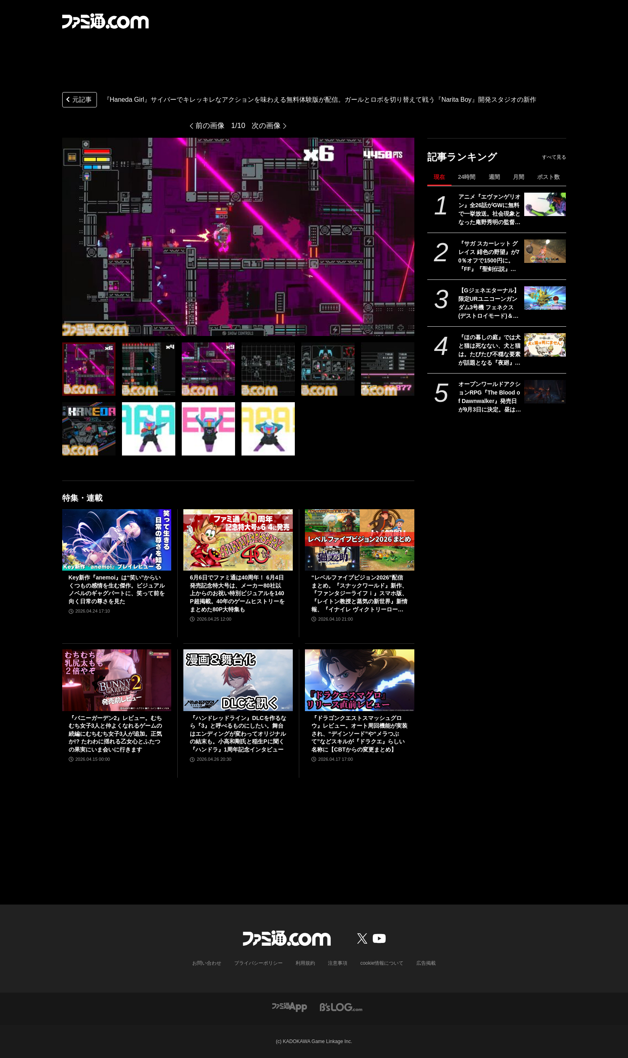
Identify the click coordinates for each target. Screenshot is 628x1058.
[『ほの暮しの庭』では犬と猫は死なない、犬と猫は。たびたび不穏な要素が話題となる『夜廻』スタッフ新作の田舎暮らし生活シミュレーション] (545, 345)
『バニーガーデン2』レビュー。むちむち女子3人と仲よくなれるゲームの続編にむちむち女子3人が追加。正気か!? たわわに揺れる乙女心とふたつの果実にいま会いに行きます (115, 734)
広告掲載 (426, 963)
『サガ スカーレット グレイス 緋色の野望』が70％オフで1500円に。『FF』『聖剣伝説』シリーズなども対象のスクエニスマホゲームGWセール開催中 (489, 256)
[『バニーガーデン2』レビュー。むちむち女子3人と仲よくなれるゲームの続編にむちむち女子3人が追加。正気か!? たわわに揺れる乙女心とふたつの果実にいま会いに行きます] (117, 680)
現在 (439, 177)
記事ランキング (462, 156)
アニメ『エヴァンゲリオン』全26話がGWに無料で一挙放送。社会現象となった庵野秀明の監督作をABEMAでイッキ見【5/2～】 (489, 210)
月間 (518, 177)
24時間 (467, 177)
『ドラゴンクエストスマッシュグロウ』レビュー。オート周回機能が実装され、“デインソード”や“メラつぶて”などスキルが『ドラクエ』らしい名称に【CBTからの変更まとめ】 (359, 734)
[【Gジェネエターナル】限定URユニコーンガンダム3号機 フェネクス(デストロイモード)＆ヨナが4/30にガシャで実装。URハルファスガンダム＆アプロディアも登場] (545, 298)
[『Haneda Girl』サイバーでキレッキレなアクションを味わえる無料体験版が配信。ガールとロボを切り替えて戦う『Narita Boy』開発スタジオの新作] (89, 369)
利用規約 (305, 963)
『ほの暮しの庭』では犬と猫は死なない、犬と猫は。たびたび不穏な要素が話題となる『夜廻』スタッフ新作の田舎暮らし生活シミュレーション (489, 350)
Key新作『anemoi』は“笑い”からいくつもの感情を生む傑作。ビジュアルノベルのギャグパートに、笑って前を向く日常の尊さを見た (117, 589)
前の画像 (210, 126)
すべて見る (554, 157)
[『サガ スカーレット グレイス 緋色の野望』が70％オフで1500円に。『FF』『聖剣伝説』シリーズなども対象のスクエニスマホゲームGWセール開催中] (545, 251)
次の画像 (266, 126)
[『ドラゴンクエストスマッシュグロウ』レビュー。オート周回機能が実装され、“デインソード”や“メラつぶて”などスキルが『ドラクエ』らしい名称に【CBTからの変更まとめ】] (359, 680)
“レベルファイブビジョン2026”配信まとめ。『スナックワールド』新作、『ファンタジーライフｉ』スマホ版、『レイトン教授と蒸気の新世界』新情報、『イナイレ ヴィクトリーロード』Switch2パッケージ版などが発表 (359, 593)
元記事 (78, 100)
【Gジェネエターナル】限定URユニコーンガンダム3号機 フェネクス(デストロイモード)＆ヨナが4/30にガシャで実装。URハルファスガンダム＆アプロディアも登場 (489, 303)
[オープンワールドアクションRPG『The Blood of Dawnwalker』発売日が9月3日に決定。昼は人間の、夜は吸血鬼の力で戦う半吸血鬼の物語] (545, 391)
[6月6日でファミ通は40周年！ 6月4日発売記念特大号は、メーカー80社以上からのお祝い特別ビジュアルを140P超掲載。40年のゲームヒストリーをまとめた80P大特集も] (238, 540)
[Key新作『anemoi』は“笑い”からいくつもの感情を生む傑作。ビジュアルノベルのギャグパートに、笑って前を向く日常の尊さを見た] (117, 540)
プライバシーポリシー (258, 963)
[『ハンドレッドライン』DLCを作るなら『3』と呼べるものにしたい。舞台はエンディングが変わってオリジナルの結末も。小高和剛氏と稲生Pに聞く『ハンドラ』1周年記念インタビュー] (238, 680)
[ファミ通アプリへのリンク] (289, 1006)
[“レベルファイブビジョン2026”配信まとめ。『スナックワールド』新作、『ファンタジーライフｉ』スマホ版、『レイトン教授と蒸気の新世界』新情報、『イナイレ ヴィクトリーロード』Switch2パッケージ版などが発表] (359, 540)
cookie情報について (381, 963)
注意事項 (337, 963)
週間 (494, 177)
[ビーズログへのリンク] (341, 1006)
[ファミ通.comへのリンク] (105, 21)
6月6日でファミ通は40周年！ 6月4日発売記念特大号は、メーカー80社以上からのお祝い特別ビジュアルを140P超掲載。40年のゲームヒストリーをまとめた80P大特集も (237, 593)
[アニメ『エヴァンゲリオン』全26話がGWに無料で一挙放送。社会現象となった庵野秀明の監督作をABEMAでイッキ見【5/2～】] (545, 204)
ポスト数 (548, 177)
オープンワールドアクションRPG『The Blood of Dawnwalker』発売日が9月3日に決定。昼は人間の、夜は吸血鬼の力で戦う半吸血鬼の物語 (489, 397)
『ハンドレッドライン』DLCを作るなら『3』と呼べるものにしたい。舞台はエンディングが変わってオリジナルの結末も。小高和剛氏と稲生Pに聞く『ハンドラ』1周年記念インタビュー (238, 734)
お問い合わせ (206, 963)
